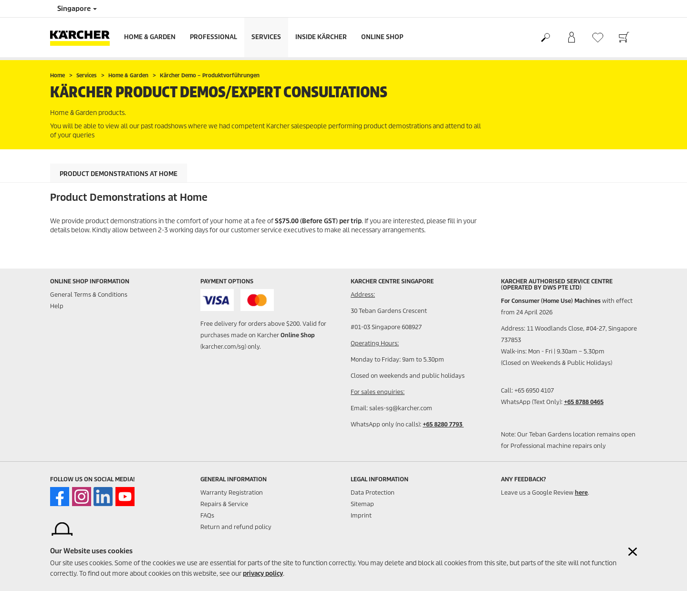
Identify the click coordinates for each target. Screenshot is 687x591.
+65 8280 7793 (443, 424)
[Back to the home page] (83, 37)
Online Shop (382, 37)
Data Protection (373, 492)
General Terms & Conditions (88, 294)
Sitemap (362, 504)
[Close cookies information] (632, 552)
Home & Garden (150, 37)
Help (56, 306)
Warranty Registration (231, 492)
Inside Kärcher (321, 37)
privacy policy (263, 574)
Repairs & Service (224, 504)
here (581, 492)
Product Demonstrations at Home (118, 174)
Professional (213, 37)
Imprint (361, 515)
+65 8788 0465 (584, 401)
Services (266, 37)
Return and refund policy (235, 526)
